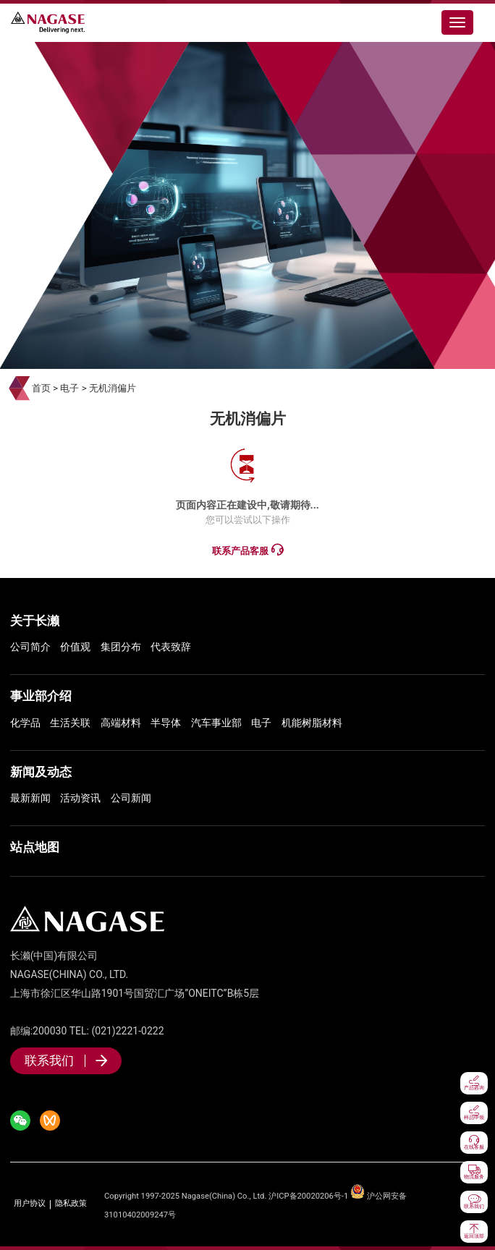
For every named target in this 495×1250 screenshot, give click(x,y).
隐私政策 (71, 1203)
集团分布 (121, 646)
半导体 (166, 722)
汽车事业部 (216, 722)
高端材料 (121, 722)
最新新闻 (30, 798)
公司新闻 (131, 798)
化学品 (25, 722)
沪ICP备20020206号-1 (308, 1196)
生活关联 (70, 722)
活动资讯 (80, 798)
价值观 (75, 646)
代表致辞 (171, 646)
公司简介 (30, 646)
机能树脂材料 (312, 722)
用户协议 (30, 1203)
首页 (41, 388)
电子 (69, 388)
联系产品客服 (247, 550)
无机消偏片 (112, 388)
